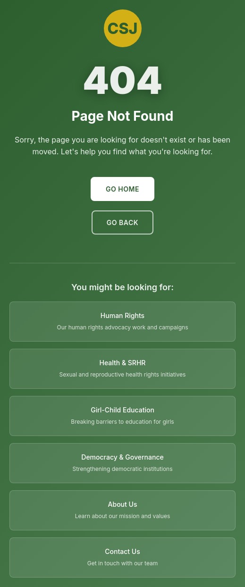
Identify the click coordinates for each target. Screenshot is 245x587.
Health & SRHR (123, 363)
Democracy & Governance (122, 457)
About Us (122, 504)
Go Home (122, 189)
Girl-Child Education (122, 410)
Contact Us (122, 551)
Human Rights (122, 315)
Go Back (122, 222)
